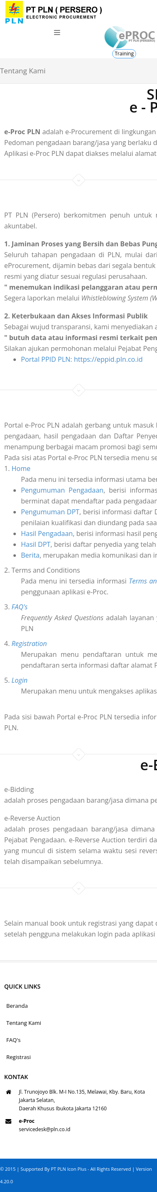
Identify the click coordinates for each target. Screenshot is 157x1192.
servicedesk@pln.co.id (44, 1129)
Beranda (17, 1005)
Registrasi (18, 1057)
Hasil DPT (23, 544)
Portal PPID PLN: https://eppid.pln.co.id (82, 359)
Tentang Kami (23, 1023)
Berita (17, 555)
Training (124, 53)
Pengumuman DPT (37, 511)
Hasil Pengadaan (34, 533)
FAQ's (13, 1040)
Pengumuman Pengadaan (49, 490)
